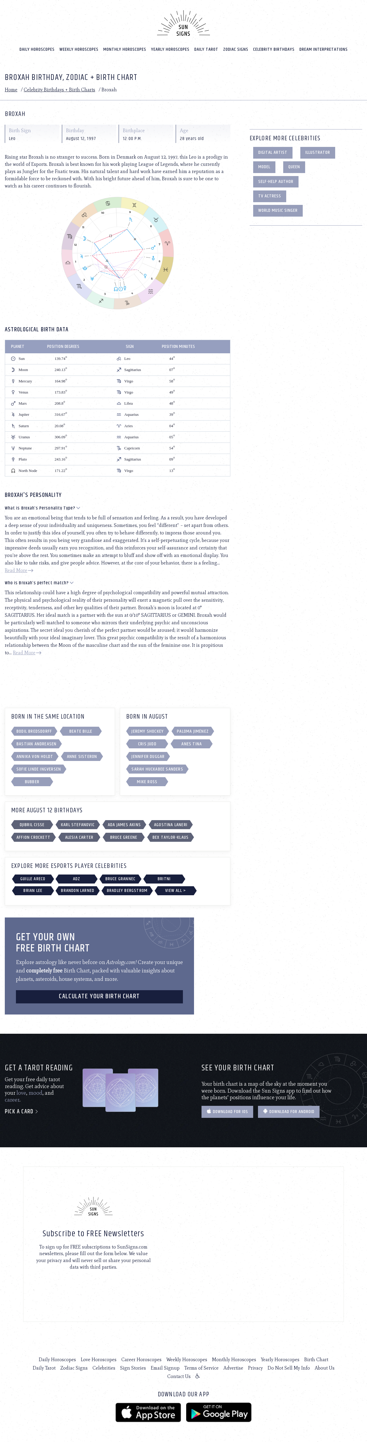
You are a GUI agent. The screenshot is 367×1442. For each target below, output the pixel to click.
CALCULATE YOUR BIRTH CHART (99, 996)
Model (264, 166)
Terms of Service (201, 1367)
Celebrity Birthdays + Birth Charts (59, 89)
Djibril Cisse (32, 824)
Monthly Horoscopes (124, 48)
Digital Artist (272, 152)
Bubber (32, 781)
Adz (76, 878)
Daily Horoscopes (37, 48)
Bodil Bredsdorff (34, 730)
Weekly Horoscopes (79, 48)
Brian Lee (32, 890)
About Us (325, 1367)
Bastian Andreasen (36, 743)
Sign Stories (133, 1367)
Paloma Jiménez (193, 730)
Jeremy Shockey (148, 730)
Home (11, 89)
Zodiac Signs (235, 48)
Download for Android (288, 1111)
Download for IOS (227, 1111)
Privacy (255, 1367)
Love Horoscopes (99, 1359)
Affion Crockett (33, 837)
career (12, 1099)
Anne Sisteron (82, 755)
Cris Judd (147, 743)
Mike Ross (147, 781)
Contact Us (179, 1376)
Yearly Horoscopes (170, 48)
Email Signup (165, 1367)
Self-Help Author (275, 180)
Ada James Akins (124, 824)
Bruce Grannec (120, 878)
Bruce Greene (123, 837)
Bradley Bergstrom (127, 890)
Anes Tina (191, 743)
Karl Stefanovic (78, 824)
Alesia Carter (79, 837)
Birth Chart (316, 1359)
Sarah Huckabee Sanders (157, 768)
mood (35, 1092)
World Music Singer (278, 210)
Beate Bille (80, 730)
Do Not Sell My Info (289, 1367)
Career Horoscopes (141, 1359)
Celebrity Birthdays (274, 48)
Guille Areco (32, 878)
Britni (164, 878)
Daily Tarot (206, 48)
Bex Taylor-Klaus (171, 837)
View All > (175, 890)
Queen (294, 166)
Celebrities (104, 1367)
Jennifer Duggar (148, 755)
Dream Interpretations (323, 48)
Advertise (233, 1367)
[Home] (183, 22)
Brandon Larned (77, 890)
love (21, 1092)
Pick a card (22, 1111)
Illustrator (317, 152)
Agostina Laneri (170, 824)
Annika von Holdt (35, 755)
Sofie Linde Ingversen (39, 768)
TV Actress (269, 195)
